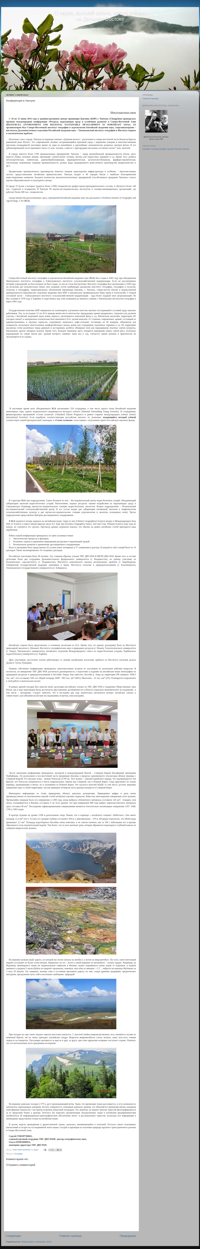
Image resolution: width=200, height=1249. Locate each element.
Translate (155, 149)
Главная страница (70, 1235)
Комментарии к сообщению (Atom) (36, 1242)
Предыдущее (128, 1235)
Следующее (13, 1235)
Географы (18, 1154)
